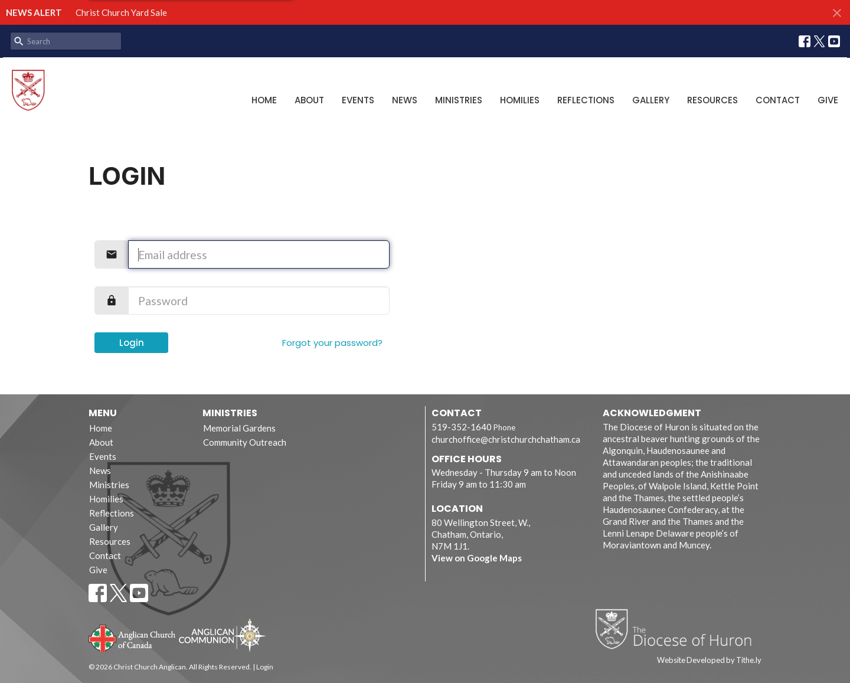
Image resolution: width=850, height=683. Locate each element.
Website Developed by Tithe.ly (709, 660)
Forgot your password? (332, 342)
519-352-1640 (461, 426)
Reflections (585, 100)
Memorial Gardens (239, 428)
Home (264, 100)
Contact (778, 100)
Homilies (520, 100)
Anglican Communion (222, 635)
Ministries (458, 100)
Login (131, 342)
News (404, 100)
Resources (712, 100)
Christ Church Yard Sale (121, 12)
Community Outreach (244, 442)
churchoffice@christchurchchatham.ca (505, 439)
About (309, 100)
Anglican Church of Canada (132, 637)
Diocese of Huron (678, 628)
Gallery (650, 100)
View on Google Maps (476, 558)
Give (828, 100)
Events (358, 100)
